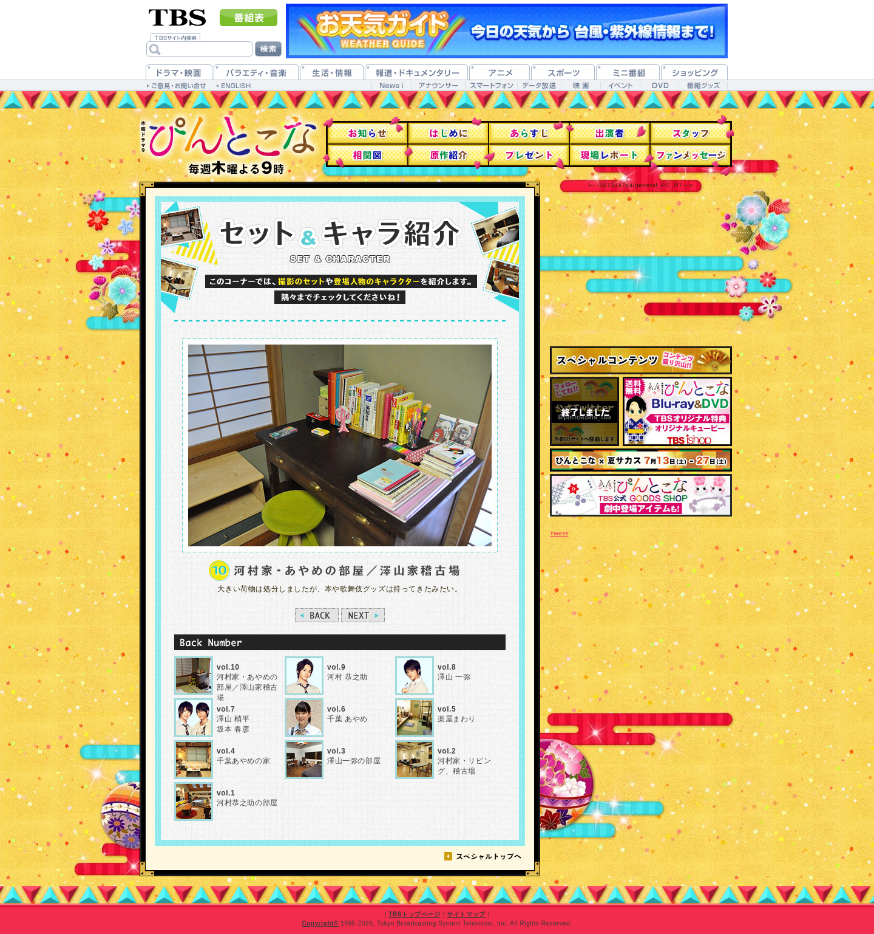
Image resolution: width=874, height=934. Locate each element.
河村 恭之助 (347, 672)
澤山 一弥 (454, 672)
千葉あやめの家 (243, 756)
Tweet (559, 533)
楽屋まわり (457, 714)
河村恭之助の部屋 (247, 798)
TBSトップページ (414, 914)
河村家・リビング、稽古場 (464, 761)
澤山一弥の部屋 (354, 756)
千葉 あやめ (347, 714)
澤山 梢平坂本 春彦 (233, 719)
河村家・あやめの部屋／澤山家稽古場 (247, 682)
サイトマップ (466, 914)
